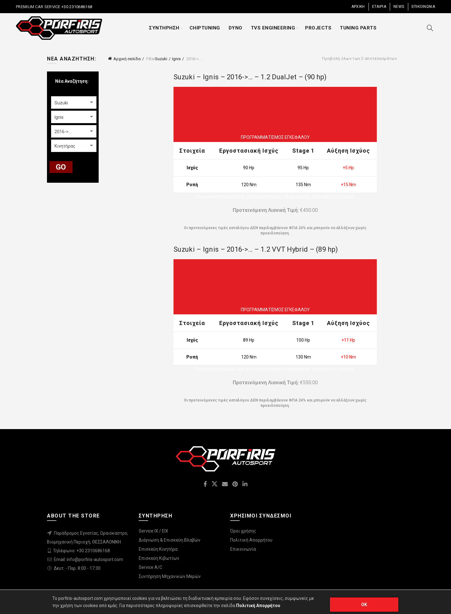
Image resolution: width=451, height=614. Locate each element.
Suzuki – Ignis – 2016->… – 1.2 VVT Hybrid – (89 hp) (256, 249)
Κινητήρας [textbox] (64, 146)
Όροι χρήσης (243, 530)
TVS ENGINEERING (273, 28)
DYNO (235, 28)
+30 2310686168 (76, 6)
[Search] (430, 28)
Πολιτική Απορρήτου (251, 540)
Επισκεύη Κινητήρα (158, 549)
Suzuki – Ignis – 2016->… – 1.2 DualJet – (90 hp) (250, 77)
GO (61, 167)
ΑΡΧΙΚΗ (358, 6)
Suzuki (161, 58)
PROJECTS (318, 28)
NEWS (398, 6)
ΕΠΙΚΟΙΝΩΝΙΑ (423, 6)
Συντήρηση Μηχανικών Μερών (170, 576)
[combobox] (73, 102)
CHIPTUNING (204, 28)
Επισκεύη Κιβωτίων (159, 558)
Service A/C (150, 567)
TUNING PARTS (358, 28)
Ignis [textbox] (59, 117)
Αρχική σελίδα (127, 58)
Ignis (176, 58)
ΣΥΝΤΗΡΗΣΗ (164, 28)
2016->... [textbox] (62, 131)
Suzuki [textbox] (61, 102)
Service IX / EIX (153, 530)
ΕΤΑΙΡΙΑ (379, 6)
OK (364, 604)
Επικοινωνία (243, 549)
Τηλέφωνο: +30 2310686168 (81, 550)
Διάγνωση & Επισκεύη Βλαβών (169, 540)
